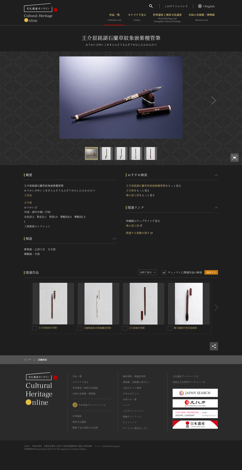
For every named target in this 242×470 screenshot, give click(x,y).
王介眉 (28, 202)
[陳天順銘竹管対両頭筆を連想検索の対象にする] (170, 328)
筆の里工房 (132, 195)
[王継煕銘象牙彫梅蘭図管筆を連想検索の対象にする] (80, 328)
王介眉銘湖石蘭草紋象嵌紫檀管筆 (145, 186)
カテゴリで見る (137, 18)
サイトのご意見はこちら (135, 428)
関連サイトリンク (132, 416)
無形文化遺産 (79, 421)
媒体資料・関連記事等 (134, 376)
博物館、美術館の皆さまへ (136, 382)
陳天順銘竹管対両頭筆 (185, 328)
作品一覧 (114, 18)
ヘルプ (126, 405)
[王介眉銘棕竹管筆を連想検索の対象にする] (35, 328)
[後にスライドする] (213, 100)
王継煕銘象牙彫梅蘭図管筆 (97, 328)
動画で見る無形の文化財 (85, 427)
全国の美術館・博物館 (201, 18)
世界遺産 (77, 416)
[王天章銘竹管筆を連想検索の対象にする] (125, 328)
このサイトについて (176, 6)
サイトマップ (130, 422)
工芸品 (28, 195)
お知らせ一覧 (130, 399)
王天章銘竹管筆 (137, 328)
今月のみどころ (131, 393)
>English (206, 6)
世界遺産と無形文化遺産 (167, 18)
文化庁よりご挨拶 (132, 387)
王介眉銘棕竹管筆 (47, 327)
